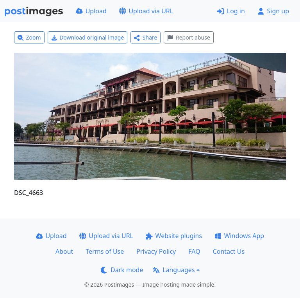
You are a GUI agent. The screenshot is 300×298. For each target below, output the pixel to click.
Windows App (239, 235)
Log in (231, 11)
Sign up (273, 11)
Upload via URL (146, 11)
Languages (174, 269)
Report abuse (188, 37)
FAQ (194, 251)
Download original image (87, 37)
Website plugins (174, 235)
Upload (91, 11)
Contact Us (229, 251)
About (64, 251)
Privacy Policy (156, 251)
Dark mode (122, 269)
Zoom (29, 37)
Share (145, 37)
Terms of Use (105, 251)
